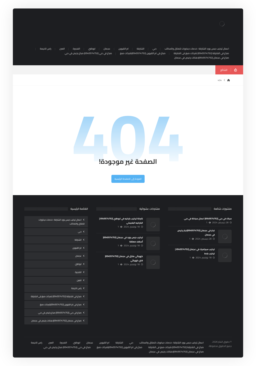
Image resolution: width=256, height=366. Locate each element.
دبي (79, 232)
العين (79, 280)
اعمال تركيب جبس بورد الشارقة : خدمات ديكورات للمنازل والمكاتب (62, 222)
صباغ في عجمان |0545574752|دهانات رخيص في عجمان (56, 321)
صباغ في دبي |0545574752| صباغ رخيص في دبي (59, 313)
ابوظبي (78, 264)
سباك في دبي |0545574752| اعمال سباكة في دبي (208, 218)
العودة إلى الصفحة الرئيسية (128, 179)
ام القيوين (77, 248)
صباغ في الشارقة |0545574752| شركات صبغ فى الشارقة (56, 296)
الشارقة (78, 240)
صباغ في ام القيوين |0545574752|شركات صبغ (61, 304)
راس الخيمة (76, 288)
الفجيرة (78, 272)
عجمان (78, 256)
